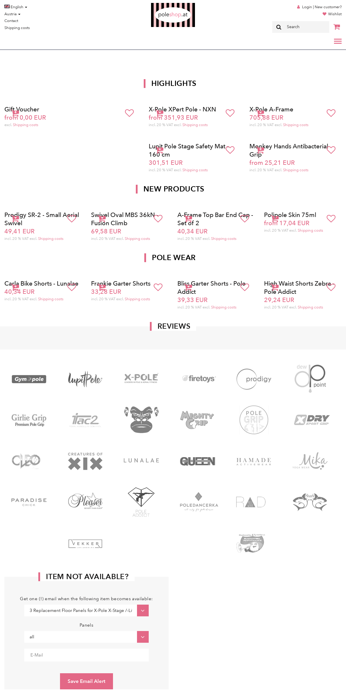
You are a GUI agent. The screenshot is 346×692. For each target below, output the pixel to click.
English (15, 7)
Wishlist (335, 14)
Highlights (173, 84)
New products (173, 189)
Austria (12, 14)
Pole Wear (174, 258)
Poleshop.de (159, 4)
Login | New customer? (322, 7)
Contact (11, 20)
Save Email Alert (86, 681)
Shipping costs (17, 27)
